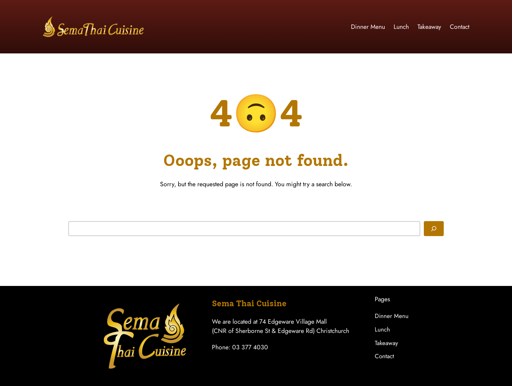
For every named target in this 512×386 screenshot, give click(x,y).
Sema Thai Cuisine (249, 303)
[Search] (434, 228)
